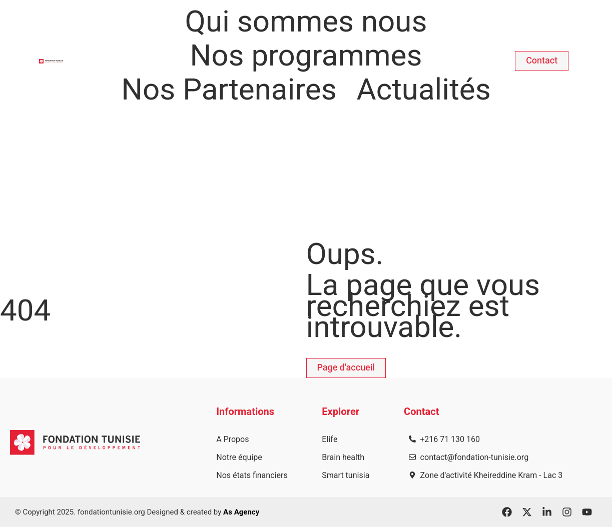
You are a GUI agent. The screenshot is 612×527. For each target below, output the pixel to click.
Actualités (424, 90)
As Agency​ (241, 512)
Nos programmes (306, 56)
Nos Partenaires (228, 90)
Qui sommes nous (306, 22)
